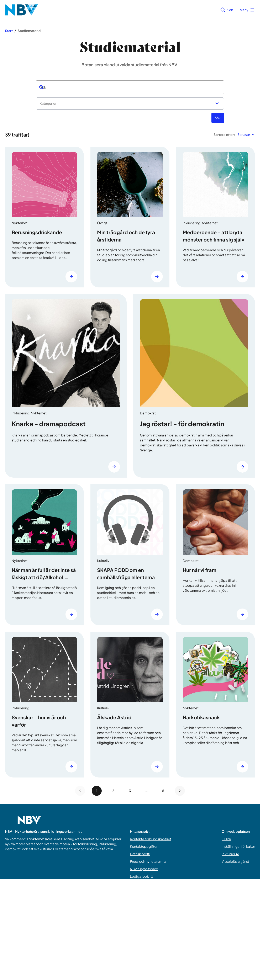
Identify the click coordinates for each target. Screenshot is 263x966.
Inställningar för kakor (238, 846)
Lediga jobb (141, 876)
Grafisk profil (140, 854)
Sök (227, 9)
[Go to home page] (29, 822)
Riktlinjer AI (230, 854)
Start (9, 30)
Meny (247, 9)
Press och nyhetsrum (148, 861)
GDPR (226, 839)
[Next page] (180, 791)
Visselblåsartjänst (235, 861)
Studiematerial (29, 30)
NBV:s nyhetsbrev (144, 869)
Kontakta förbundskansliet (150, 839)
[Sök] (217, 118)
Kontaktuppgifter (143, 846)
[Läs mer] (71, 276)
